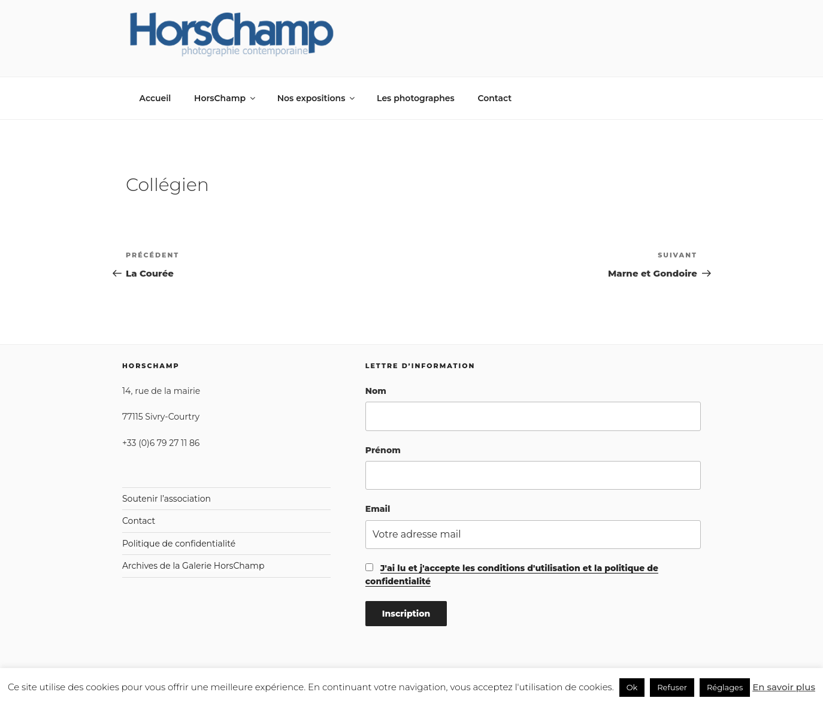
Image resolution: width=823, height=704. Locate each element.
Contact (494, 98)
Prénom (383, 450)
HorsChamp (225, 98)
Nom (375, 391)
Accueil (155, 98)
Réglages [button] (725, 687)
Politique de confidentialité (178, 543)
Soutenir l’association (166, 498)
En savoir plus (783, 687)
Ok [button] (632, 687)
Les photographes (416, 98)
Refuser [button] (672, 687)
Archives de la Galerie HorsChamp (193, 565)
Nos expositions (317, 98)
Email (378, 508)
